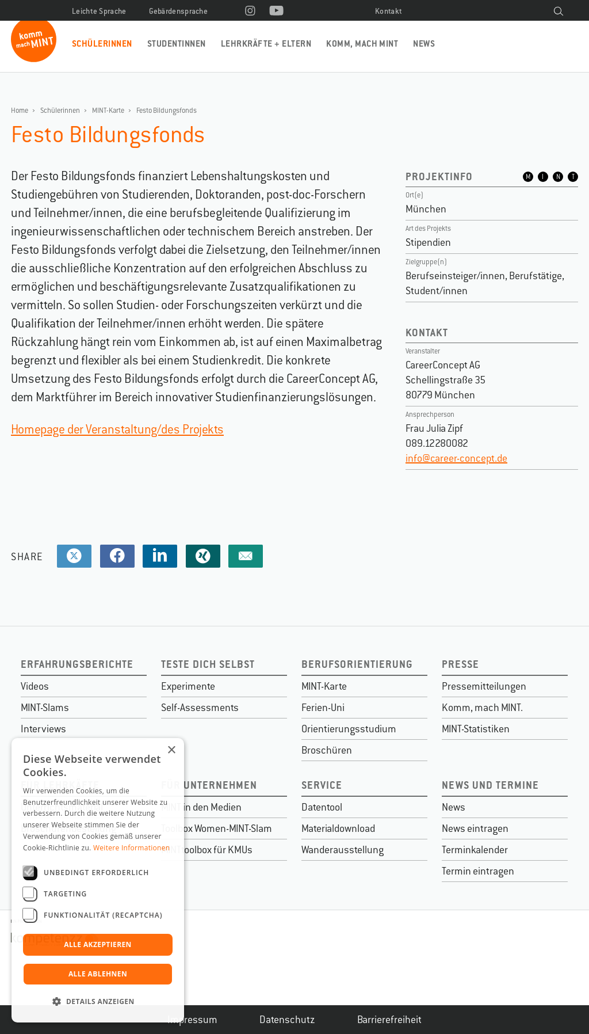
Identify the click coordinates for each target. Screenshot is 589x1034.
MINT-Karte (108, 110)
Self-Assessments (200, 707)
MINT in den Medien (201, 807)
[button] (98, 1002)
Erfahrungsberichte (77, 664)
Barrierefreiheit (389, 1019)
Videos (35, 686)
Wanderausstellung (342, 849)
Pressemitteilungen (484, 686)
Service (321, 785)
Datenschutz (287, 1019)
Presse (460, 664)
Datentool (321, 807)
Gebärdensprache (178, 11)
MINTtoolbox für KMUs (207, 849)
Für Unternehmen (209, 785)
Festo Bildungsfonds (166, 110)
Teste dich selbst (208, 664)
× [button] (171, 750)
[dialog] (98, 880)
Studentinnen (176, 43)
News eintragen (475, 828)
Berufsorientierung (357, 664)
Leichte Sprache (99, 11)
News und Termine (490, 785)
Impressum (192, 1019)
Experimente (188, 686)
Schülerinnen (102, 43)
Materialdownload (338, 828)
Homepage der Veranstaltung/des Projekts (117, 429)
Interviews (43, 729)
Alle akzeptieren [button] (98, 944)
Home (19, 110)
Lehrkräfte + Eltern (266, 43)
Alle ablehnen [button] (97, 974)
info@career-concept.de (456, 458)
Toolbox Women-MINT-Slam (216, 828)
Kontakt (388, 11)
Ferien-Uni (323, 707)
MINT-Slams (45, 707)
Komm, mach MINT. (482, 707)
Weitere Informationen (131, 848)
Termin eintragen (478, 871)
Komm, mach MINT (362, 43)
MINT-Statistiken (476, 729)
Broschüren (326, 750)
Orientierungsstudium (348, 729)
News (424, 43)
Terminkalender (475, 849)
